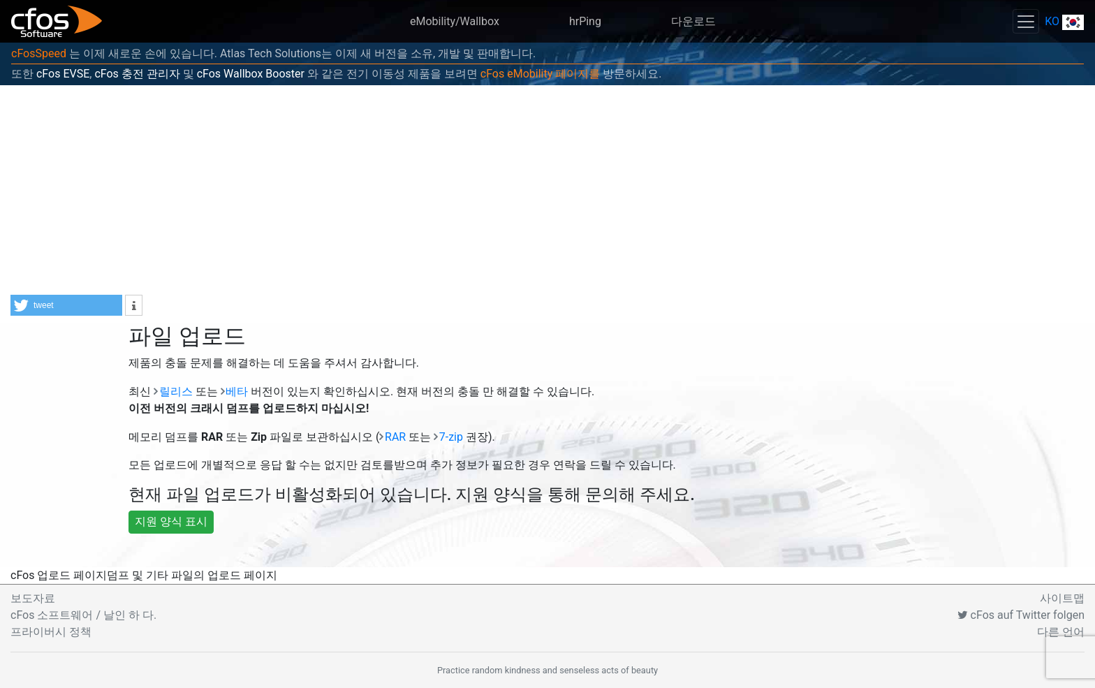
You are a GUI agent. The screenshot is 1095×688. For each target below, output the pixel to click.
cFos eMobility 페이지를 (540, 73)
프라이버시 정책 (50, 631)
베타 (237, 391)
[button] (66, 305)
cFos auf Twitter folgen (1021, 615)
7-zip (451, 437)
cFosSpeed (38, 53)
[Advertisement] (547, 190)
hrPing (585, 21)
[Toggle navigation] (1026, 21)
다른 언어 (1061, 631)
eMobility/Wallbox (454, 21)
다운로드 (693, 21)
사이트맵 (1062, 598)
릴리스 (176, 391)
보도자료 (32, 598)
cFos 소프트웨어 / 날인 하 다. (83, 615)
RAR (395, 437)
